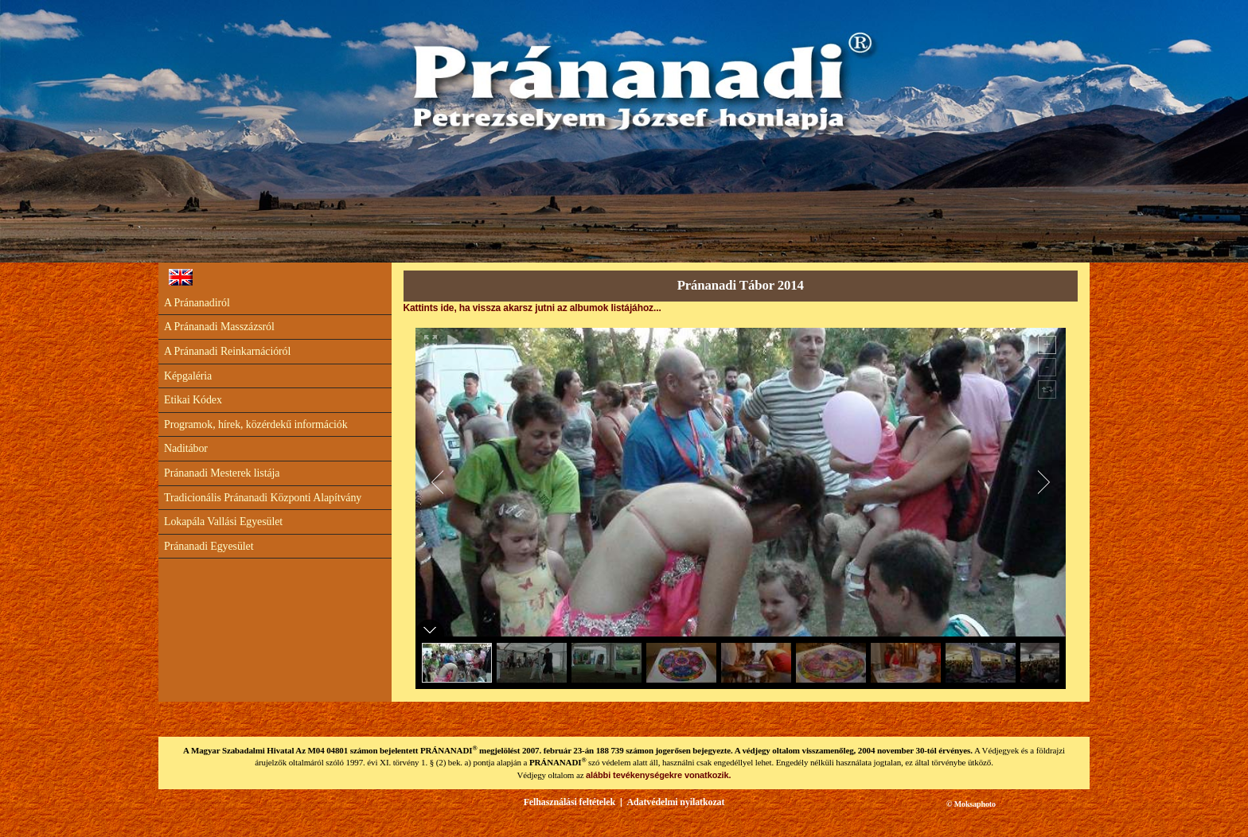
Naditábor (186, 448)
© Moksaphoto (971, 804)
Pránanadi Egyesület (208, 546)
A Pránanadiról (197, 303)
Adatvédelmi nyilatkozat (675, 802)
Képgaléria (188, 376)
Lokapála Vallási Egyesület (223, 522)
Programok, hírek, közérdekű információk (256, 424)
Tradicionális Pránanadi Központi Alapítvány (262, 498)
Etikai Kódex (193, 400)
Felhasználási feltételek (569, 802)
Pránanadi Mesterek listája (221, 473)
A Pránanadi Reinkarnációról (227, 351)
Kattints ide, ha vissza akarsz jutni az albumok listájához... (532, 307)
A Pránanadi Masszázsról (219, 327)
